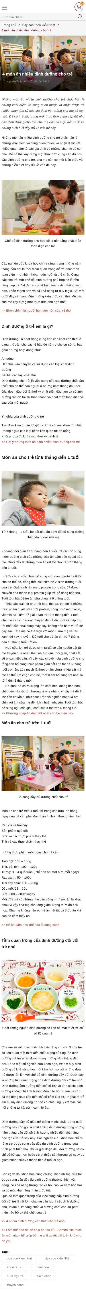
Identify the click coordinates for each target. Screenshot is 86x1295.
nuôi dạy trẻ (15, 1276)
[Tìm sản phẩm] (39, 17)
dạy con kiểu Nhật (57, 1258)
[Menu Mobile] (4, 7)
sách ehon (44, 1276)
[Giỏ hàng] (78, 6)
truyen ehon (15, 1285)
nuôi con (43, 1267)
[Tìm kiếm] (80, 17)
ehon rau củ (15, 1267)
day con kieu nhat (19, 1258)
